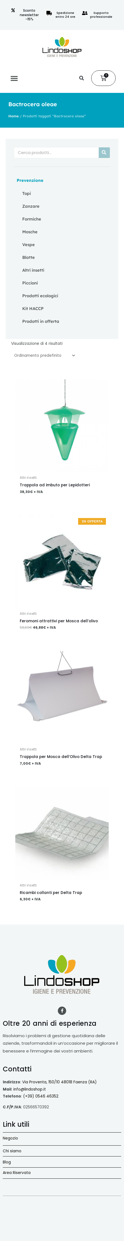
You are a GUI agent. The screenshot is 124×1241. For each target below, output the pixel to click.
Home (13, 116)
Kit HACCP (33, 308)
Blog (7, 1162)
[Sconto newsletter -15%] (13, 10)
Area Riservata (17, 1172)
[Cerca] (104, 152)
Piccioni (30, 283)
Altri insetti (33, 270)
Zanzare (30, 206)
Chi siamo (12, 1151)
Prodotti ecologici (40, 295)
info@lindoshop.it (29, 1089)
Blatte (28, 257)
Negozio (10, 1138)
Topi (26, 193)
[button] (14, 78)
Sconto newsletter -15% (29, 14)
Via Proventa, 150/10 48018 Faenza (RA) (59, 1082)
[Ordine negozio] (43, 355)
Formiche (31, 219)
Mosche (30, 231)
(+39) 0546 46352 (40, 1096)
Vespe (28, 244)
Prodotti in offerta (40, 321)
